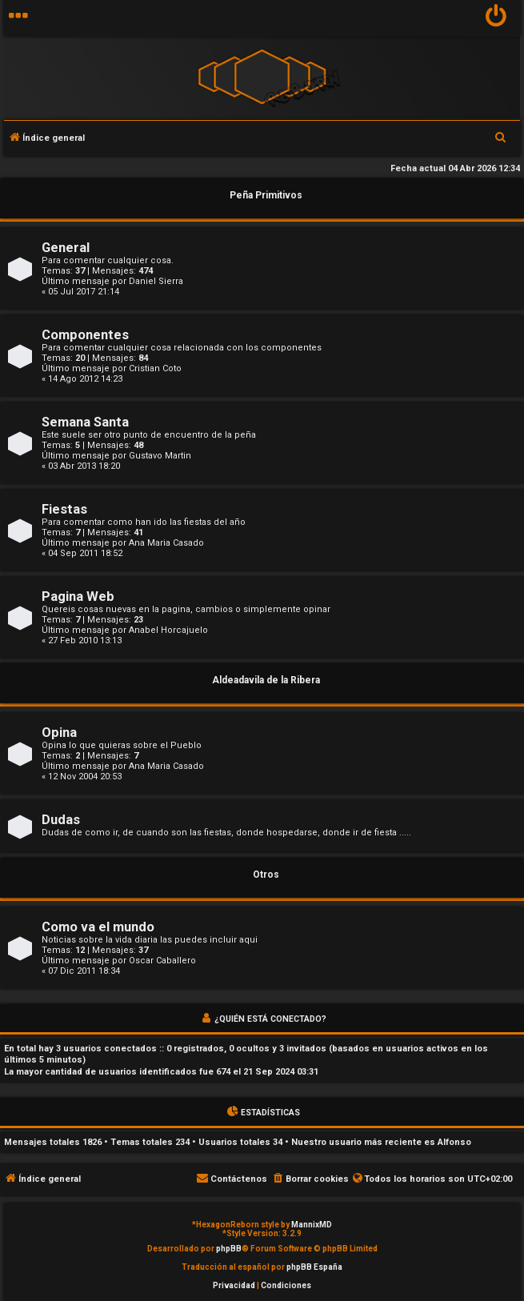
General (66, 247)
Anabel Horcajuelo (168, 630)
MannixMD (311, 1224)
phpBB (229, 1248)
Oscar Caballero (162, 960)
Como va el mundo (98, 927)
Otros (266, 874)
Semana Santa (85, 422)
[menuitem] (496, 18)
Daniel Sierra (156, 281)
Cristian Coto (155, 368)
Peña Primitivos (266, 195)
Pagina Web (78, 596)
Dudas (61, 819)
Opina (59, 732)
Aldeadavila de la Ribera (266, 680)
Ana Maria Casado (166, 543)
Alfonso (454, 1142)
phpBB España (314, 1267)
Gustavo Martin (160, 455)
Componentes (85, 334)
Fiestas (64, 509)
